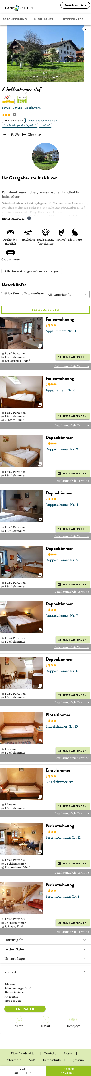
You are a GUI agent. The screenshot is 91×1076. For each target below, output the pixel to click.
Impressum (76, 1060)
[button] (68, 294)
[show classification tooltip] (16, 115)
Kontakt (45, 972)
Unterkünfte (72, 20)
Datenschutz (52, 1060)
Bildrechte (14, 1060)
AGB (32, 1060)
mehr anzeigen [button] (16, 218)
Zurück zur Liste (75, 5)
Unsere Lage (45, 958)
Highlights (43, 20)
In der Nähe (45, 949)
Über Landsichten (24, 1053)
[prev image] (6, 53)
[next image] (85, 53)
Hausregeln (45, 939)
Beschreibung (15, 20)
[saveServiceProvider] (85, 29)
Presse (68, 1053)
